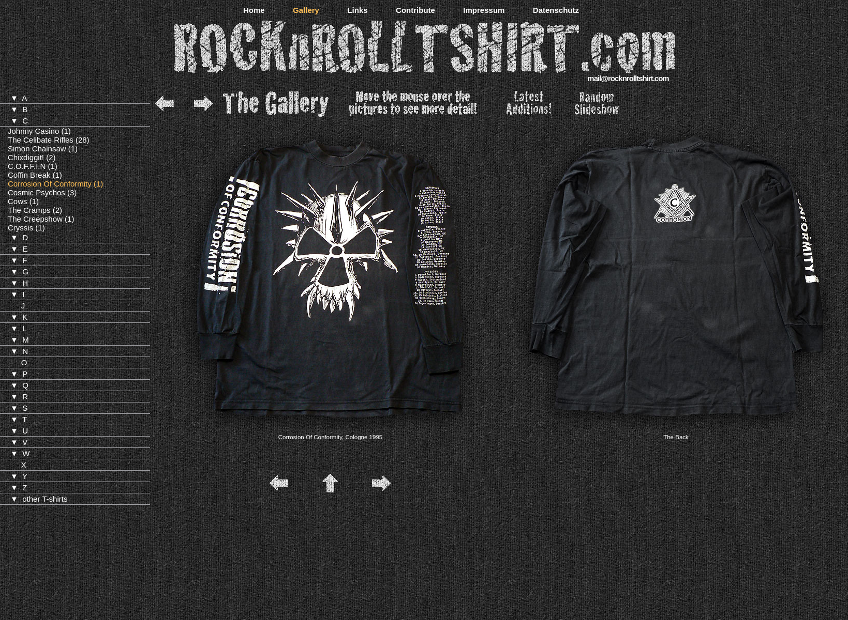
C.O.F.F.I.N (27, 166)
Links (357, 10)
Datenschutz (556, 10)
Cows (17, 201)
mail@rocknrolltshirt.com (627, 78)
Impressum (483, 10)
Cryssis (20, 227)
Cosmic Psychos (36, 192)
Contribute (415, 10)
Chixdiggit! (26, 157)
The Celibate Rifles (40, 139)
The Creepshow (35, 218)
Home (254, 10)
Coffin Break (29, 175)
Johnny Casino (33, 131)
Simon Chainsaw (37, 148)
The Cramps (29, 210)
